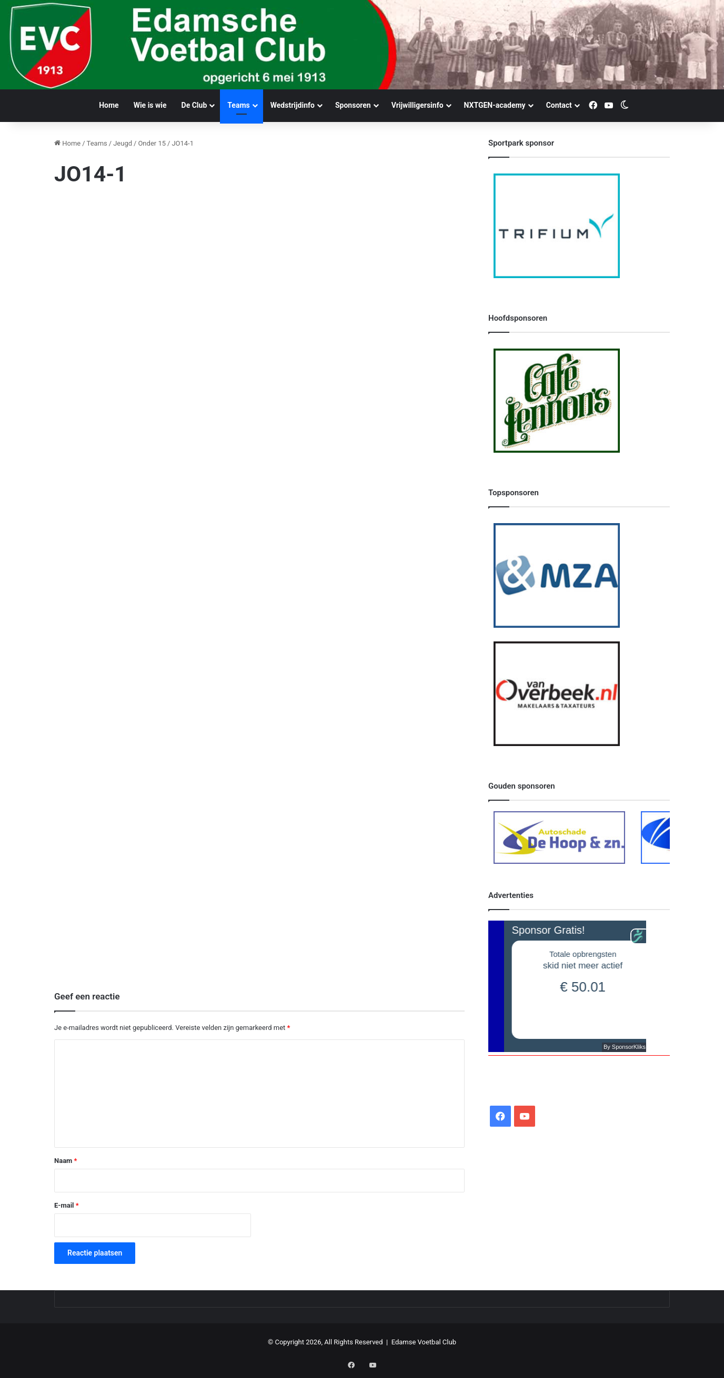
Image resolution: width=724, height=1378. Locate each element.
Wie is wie (150, 105)
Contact (559, 105)
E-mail (66, 1205)
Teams (238, 105)
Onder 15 (152, 143)
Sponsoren (353, 105)
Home (108, 105)
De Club (194, 105)
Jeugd (122, 143)
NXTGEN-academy (495, 105)
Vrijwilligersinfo (417, 105)
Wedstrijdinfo (292, 105)
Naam (65, 1161)
